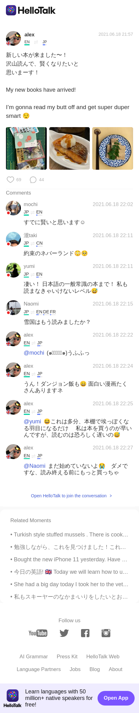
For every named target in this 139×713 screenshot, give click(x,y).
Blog (94, 669)
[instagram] (106, 633)
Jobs (75, 669)
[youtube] (38, 633)
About (115, 669)
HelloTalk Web (102, 657)
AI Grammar (34, 657)
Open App (116, 698)
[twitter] (64, 633)
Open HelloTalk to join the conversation (69, 495)
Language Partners (39, 669)
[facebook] (85, 633)
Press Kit (67, 657)
